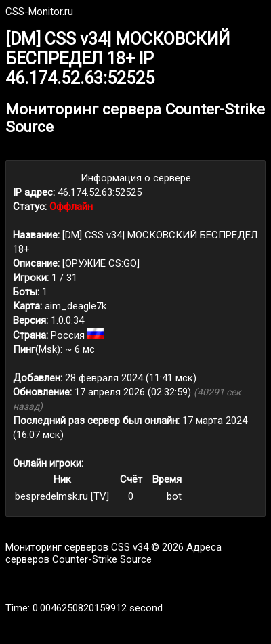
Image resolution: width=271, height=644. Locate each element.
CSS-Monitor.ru (39, 11)
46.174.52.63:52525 (100, 192)
